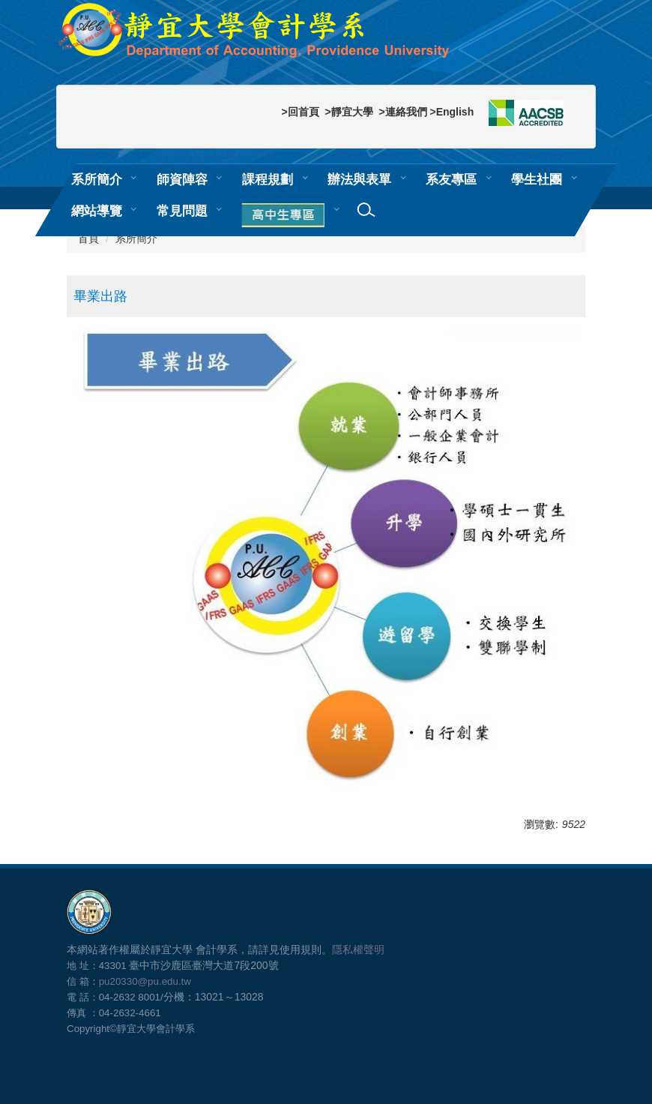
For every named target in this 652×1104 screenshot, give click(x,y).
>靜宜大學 (348, 112)
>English (451, 112)
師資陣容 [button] (182, 179)
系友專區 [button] (451, 179)
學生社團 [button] (536, 179)
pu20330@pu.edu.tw (145, 981)
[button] (285, 216)
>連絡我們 (402, 112)
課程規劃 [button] (267, 179)
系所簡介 (136, 238)
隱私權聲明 (358, 950)
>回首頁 (300, 112)
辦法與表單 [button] (359, 179)
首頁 (88, 238)
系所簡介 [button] (96, 179)
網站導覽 (96, 211)
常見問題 (182, 211)
